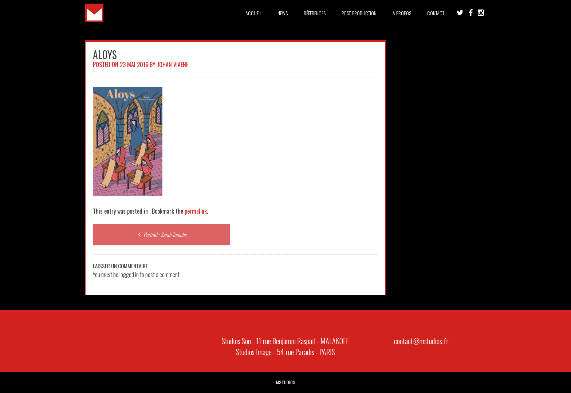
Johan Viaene (172, 64)
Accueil (253, 13)
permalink (196, 211)
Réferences (315, 13)
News (282, 13)
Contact (435, 13)
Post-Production (359, 13)
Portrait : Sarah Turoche (161, 234)
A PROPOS (402, 13)
